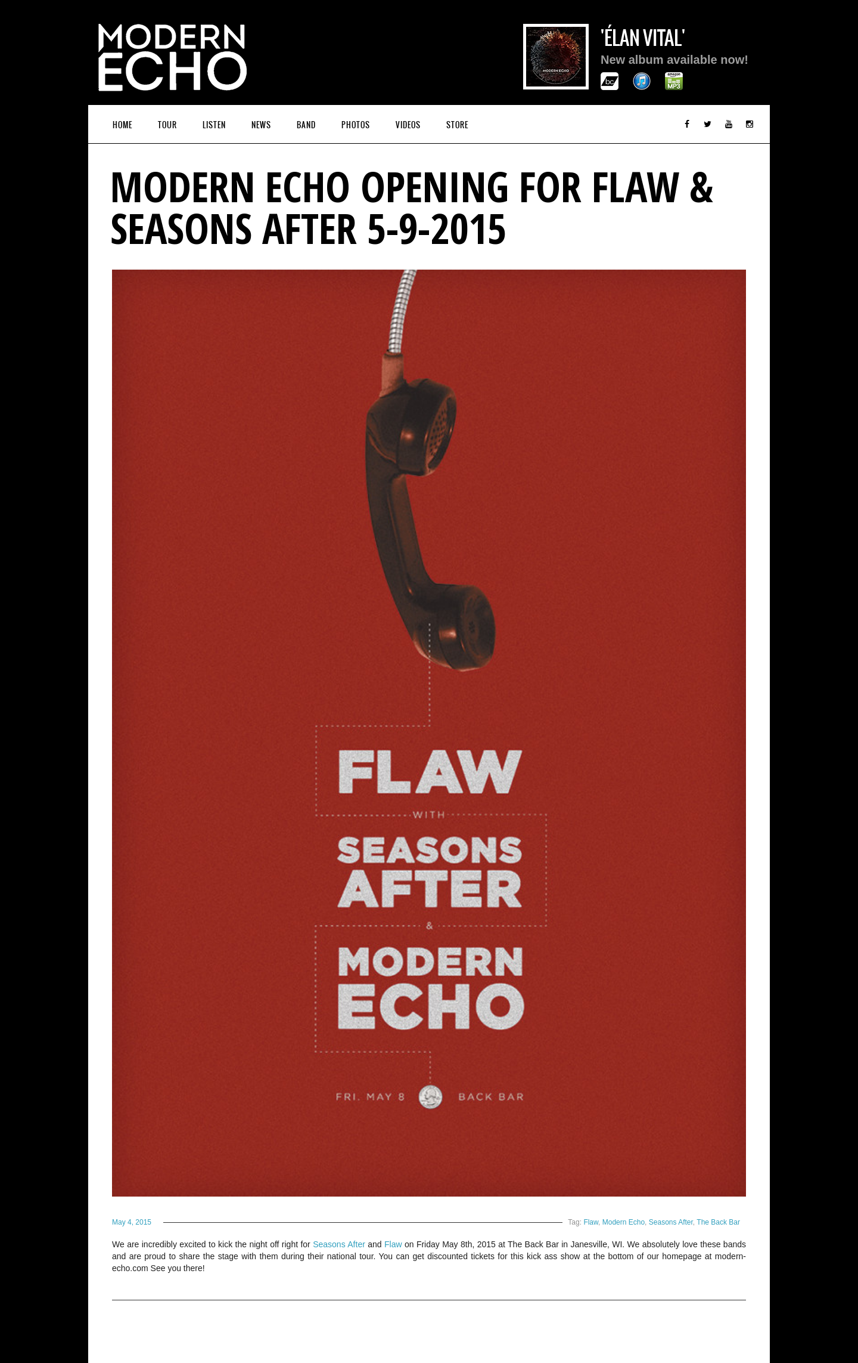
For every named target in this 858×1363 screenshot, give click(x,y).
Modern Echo (623, 1222)
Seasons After (671, 1222)
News (261, 125)
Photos (355, 125)
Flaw (590, 1222)
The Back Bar (718, 1222)
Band (306, 125)
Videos (408, 125)
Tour (167, 125)
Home (122, 125)
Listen (214, 125)
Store (457, 125)
